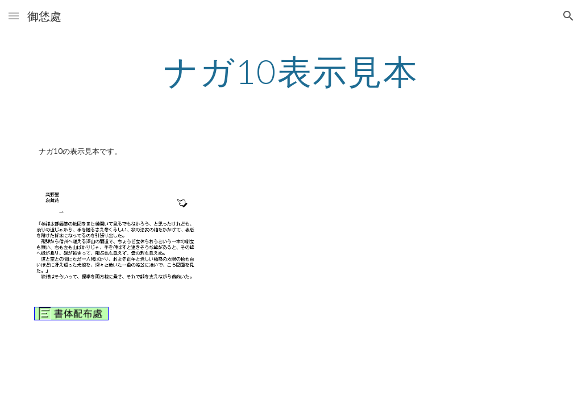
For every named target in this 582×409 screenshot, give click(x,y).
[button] (13, 15)
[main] (291, 71)
